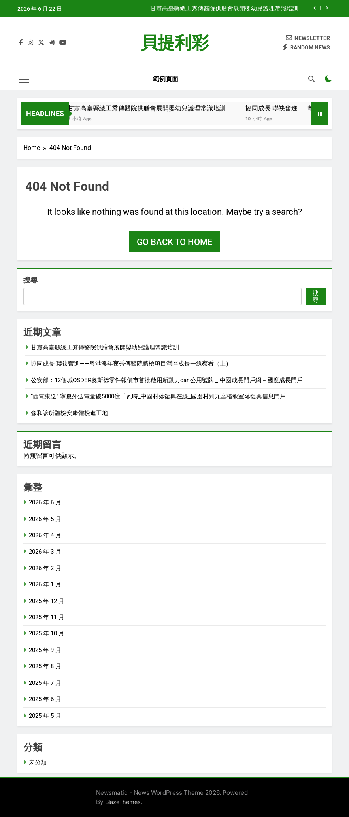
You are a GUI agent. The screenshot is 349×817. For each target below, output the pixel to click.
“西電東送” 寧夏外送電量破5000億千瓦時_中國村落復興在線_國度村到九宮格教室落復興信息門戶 (158, 396)
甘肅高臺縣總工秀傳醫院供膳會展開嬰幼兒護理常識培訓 (224, 9)
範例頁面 (165, 79)
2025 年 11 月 (46, 617)
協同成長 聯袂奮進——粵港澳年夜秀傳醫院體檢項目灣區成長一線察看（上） (131, 363)
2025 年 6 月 (45, 699)
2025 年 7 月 (45, 682)
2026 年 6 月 (45, 502)
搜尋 (30, 280)
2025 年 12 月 (46, 601)
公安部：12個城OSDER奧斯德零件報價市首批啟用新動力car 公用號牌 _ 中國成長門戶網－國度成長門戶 (167, 380)
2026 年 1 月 (45, 584)
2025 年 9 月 (45, 650)
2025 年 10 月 (46, 633)
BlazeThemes (123, 801)
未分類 (38, 762)
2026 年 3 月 (45, 551)
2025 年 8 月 (45, 666)
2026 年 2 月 (45, 568)
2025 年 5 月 (45, 715)
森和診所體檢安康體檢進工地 (69, 413)
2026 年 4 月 (45, 535)
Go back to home (174, 242)
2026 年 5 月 (45, 519)
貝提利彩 (175, 43)
